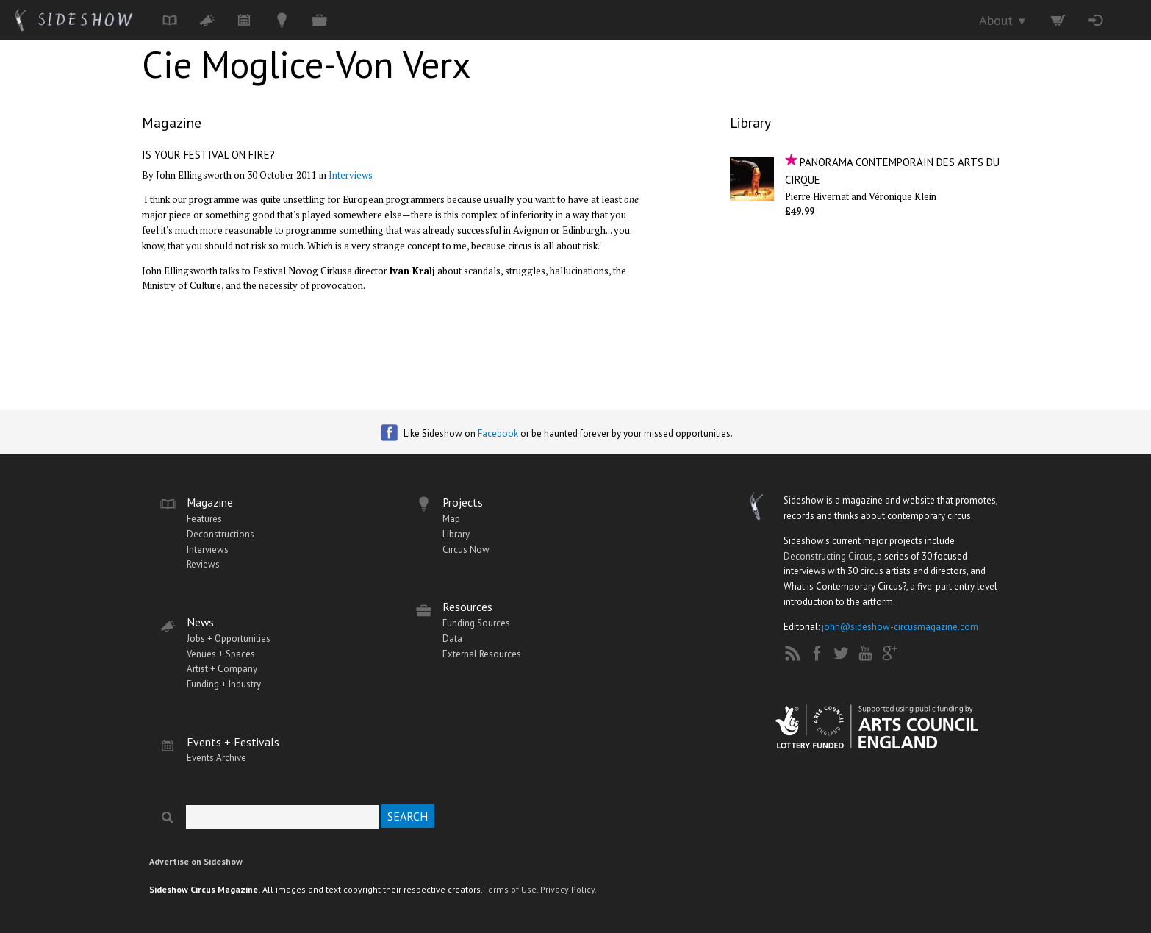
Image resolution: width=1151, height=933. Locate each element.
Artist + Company (222, 668)
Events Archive (216, 757)
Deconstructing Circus (828, 556)
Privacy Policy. (568, 889)
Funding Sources (476, 623)
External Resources (481, 654)
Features (204, 518)
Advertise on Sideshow (196, 861)
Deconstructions (220, 534)
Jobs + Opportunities (228, 638)
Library (750, 122)
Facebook (498, 433)
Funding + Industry (224, 684)
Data (452, 638)
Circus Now (466, 549)
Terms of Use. (511, 889)
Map (451, 518)
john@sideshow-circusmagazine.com (900, 627)
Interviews (351, 175)
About (1003, 20)
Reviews (203, 564)
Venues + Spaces (221, 654)
